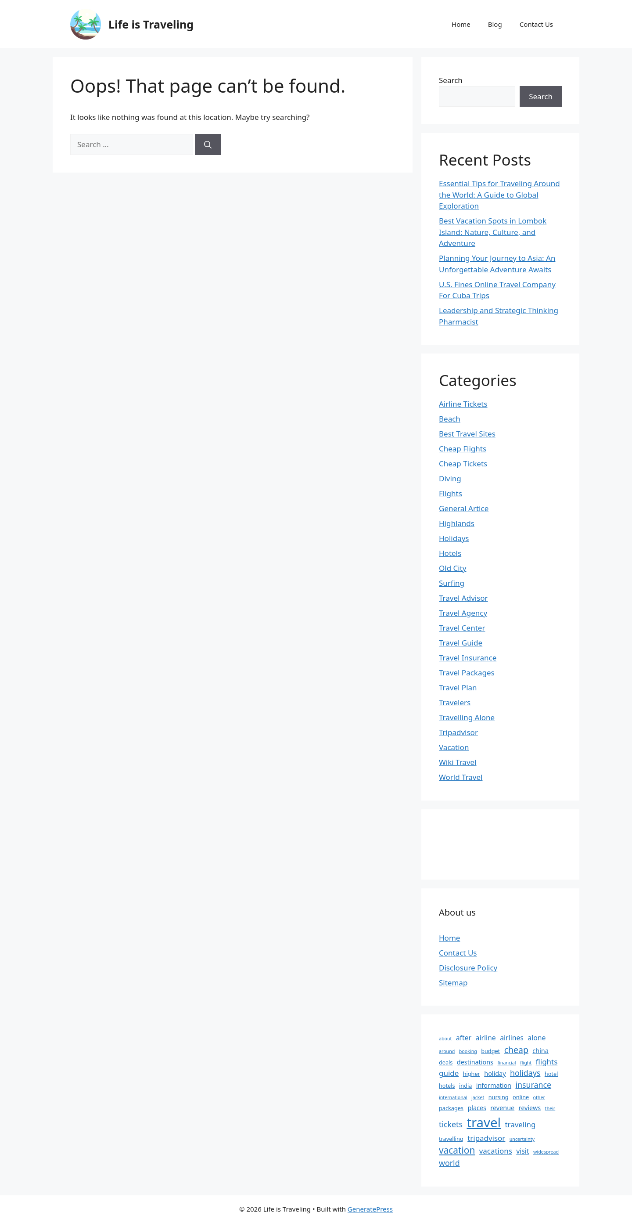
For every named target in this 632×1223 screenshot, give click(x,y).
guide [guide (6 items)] (449, 1073)
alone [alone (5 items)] (537, 1038)
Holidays (454, 538)
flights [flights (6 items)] (547, 1062)
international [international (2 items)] (453, 1097)
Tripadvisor (458, 732)
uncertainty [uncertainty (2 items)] (522, 1139)
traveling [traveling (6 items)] (520, 1124)
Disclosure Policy (468, 968)
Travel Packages (467, 672)
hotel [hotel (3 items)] (551, 1074)
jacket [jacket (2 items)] (477, 1097)
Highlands (456, 523)
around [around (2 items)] (447, 1051)
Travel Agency (463, 613)
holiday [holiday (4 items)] (495, 1073)
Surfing (451, 583)
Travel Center (462, 628)
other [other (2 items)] (539, 1097)
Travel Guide (460, 643)
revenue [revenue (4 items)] (502, 1108)
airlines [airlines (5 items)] (512, 1038)
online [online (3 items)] (521, 1097)
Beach (449, 419)
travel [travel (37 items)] (484, 1122)
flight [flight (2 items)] (525, 1063)
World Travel (460, 777)
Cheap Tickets (463, 463)
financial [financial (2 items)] (506, 1063)
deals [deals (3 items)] (445, 1062)
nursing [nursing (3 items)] (498, 1097)
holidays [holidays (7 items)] (525, 1073)
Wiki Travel (458, 762)
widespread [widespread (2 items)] (546, 1152)
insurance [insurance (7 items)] (533, 1084)
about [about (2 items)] (445, 1038)
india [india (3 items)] (465, 1086)
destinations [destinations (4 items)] (475, 1062)
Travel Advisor (463, 598)
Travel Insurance (467, 658)
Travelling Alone (467, 717)
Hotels (450, 553)
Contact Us (536, 24)
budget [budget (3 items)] (490, 1051)
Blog (495, 24)
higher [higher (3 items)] (471, 1074)
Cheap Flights (462, 449)
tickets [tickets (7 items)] (451, 1124)
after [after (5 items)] (463, 1038)
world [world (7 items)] (449, 1163)
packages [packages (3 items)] (451, 1108)
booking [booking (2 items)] (468, 1051)
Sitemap (453, 983)
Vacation (454, 747)
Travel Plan (458, 687)
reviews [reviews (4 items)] (530, 1108)
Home (461, 24)
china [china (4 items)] (540, 1050)
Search (451, 80)
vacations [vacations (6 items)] (495, 1151)
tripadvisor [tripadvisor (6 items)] (486, 1138)
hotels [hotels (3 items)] (447, 1086)
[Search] (208, 144)
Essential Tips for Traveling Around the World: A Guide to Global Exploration (499, 194)
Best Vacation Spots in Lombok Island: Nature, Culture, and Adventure (492, 232)
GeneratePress (370, 1209)
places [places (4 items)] (476, 1108)
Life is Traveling (151, 24)
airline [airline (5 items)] (486, 1038)
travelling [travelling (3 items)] (451, 1139)
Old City (452, 568)
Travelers (454, 702)
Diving (450, 478)
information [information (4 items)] (493, 1085)
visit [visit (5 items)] (522, 1151)
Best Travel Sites (467, 434)
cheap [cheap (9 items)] (516, 1050)
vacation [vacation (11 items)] (457, 1150)
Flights (450, 493)
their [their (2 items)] (550, 1108)
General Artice (463, 508)
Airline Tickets (463, 404)
